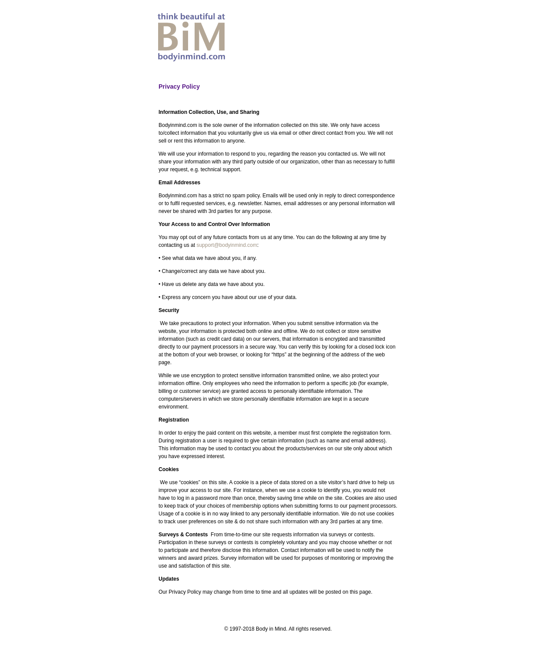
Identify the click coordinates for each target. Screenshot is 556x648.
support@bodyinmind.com (226, 245)
